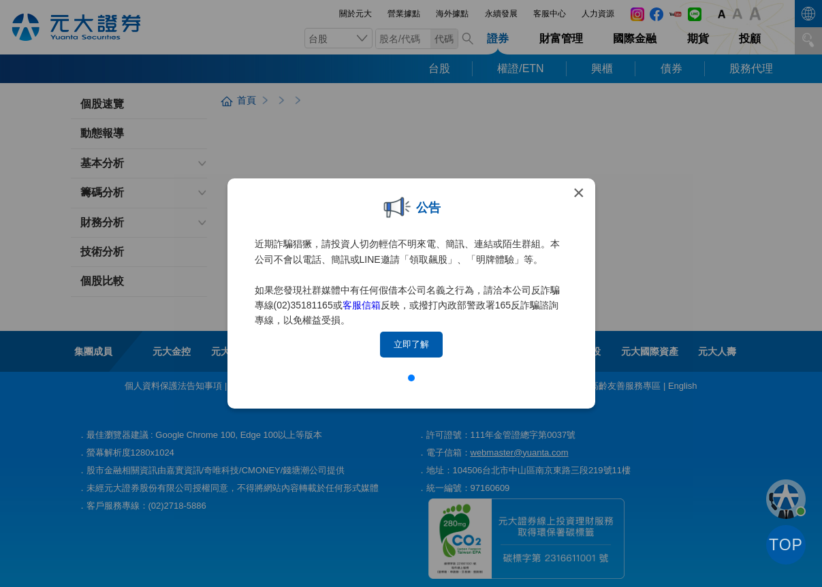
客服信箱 (362, 305)
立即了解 (411, 344)
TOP (786, 545)
